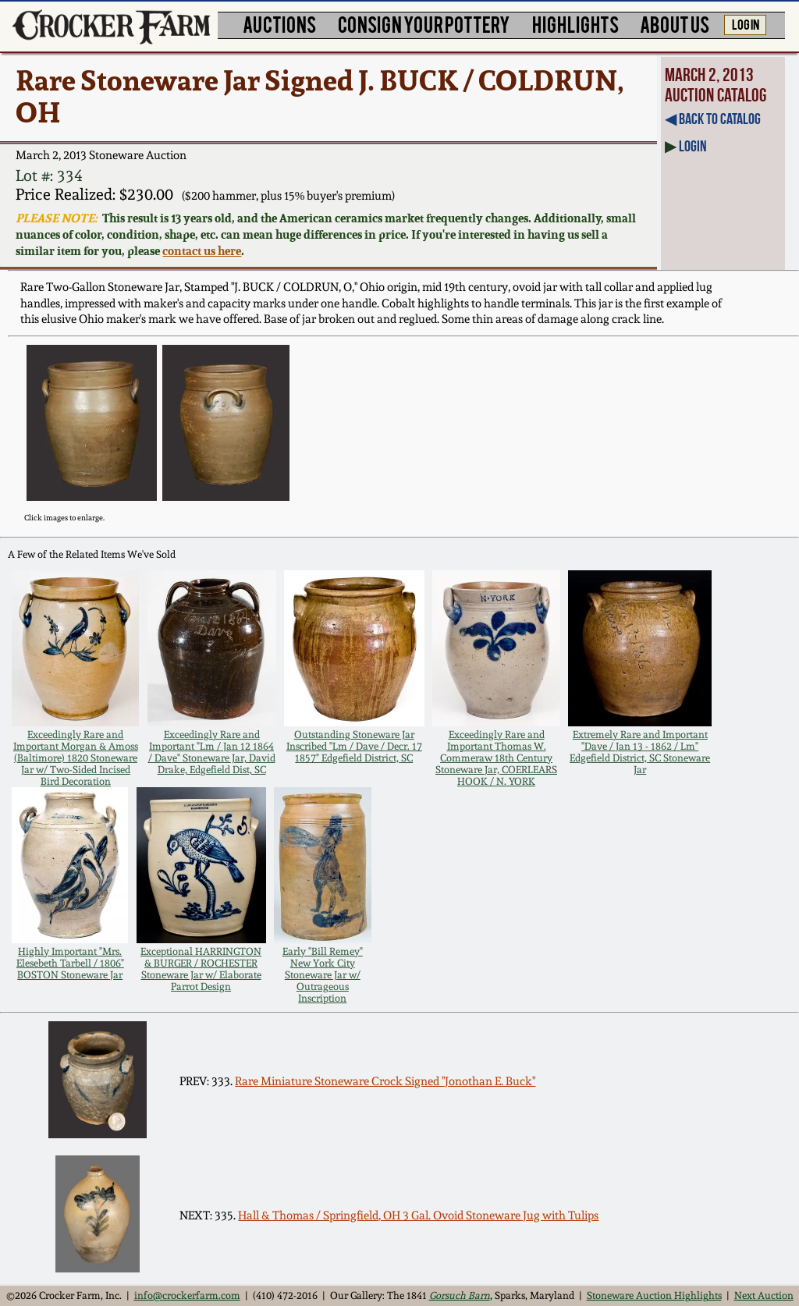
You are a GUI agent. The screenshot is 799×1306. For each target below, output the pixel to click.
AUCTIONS (279, 23)
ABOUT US (674, 23)
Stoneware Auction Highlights (654, 1295)
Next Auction (764, 1295)
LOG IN (745, 23)
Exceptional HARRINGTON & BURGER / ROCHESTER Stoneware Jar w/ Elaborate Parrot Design (200, 969)
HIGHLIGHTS (575, 23)
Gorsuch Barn (459, 1295)
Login (693, 145)
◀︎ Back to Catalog (713, 118)
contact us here (201, 251)
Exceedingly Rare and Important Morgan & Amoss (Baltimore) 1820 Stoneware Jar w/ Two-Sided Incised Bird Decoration (75, 758)
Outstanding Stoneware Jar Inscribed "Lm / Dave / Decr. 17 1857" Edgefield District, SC (354, 746)
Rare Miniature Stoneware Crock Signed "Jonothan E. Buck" (385, 1081)
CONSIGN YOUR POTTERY (424, 23)
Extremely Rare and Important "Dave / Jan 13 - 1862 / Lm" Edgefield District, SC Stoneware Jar (640, 752)
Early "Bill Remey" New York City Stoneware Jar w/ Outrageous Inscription (322, 975)
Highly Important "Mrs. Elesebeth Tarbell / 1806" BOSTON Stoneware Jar (70, 963)
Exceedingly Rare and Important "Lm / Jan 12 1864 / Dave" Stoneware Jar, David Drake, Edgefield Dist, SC (211, 752)
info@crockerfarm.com (187, 1295)
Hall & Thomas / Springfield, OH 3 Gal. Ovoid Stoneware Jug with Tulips (418, 1215)
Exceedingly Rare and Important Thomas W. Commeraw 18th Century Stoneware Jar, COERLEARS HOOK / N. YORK (496, 758)
